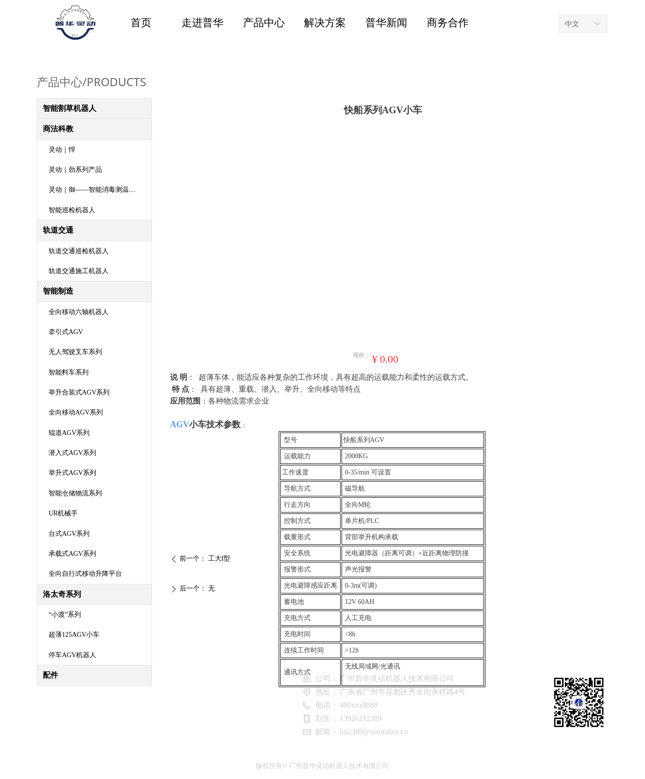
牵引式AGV (66, 331)
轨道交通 (58, 230)
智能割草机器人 (69, 108)
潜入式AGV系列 (72, 452)
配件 (50, 675)
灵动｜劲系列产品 (75, 169)
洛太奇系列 (62, 594)
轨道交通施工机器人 (79, 271)
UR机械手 (63, 513)
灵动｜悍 (62, 149)
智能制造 (58, 291)
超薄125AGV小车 (74, 634)
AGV (179, 424)
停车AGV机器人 (72, 655)
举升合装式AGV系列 (79, 392)
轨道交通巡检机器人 (79, 251)
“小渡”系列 (65, 614)
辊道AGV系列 (69, 432)
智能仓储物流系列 (75, 493)
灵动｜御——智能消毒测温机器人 (99, 189)
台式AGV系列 (69, 533)
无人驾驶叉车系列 (75, 351)
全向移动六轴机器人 (79, 312)
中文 (572, 24)
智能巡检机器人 (72, 210)
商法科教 (58, 129)
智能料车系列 (69, 372)
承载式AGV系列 (72, 553)
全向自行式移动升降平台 (85, 573)
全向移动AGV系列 (76, 412)
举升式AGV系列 (72, 472)
